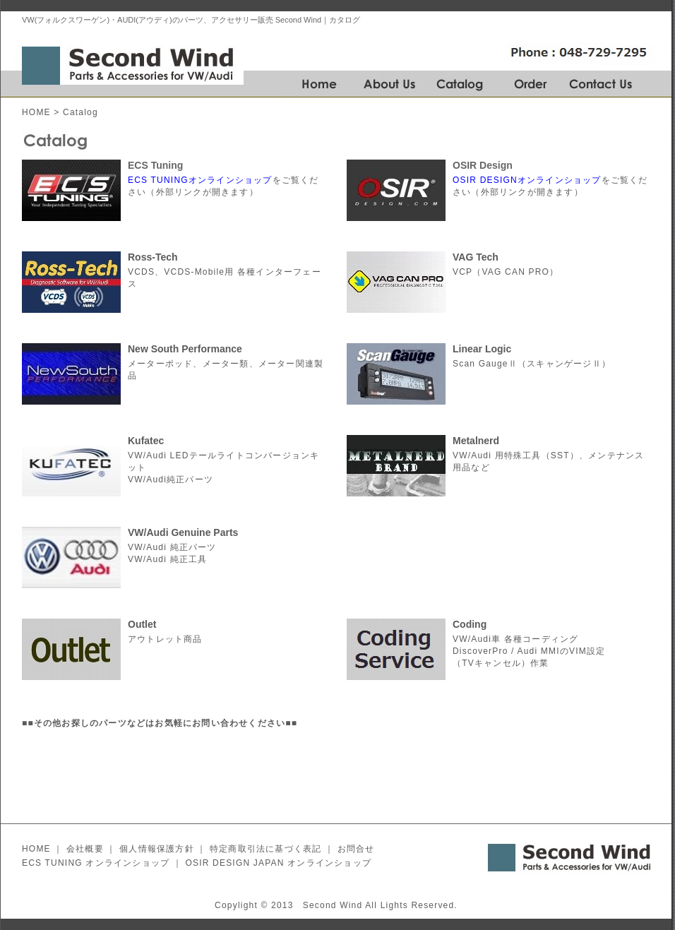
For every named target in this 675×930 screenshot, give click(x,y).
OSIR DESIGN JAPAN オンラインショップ (278, 863)
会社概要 (85, 849)
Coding (469, 624)
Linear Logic (482, 348)
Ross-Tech (153, 257)
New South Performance (185, 348)
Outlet (142, 624)
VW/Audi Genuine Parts (183, 532)
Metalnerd (476, 440)
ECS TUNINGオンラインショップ (200, 180)
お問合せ (356, 849)
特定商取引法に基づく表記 (265, 849)
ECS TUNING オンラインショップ (95, 863)
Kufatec (146, 440)
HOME (36, 112)
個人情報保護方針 (156, 849)
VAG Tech (475, 257)
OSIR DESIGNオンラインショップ (527, 180)
